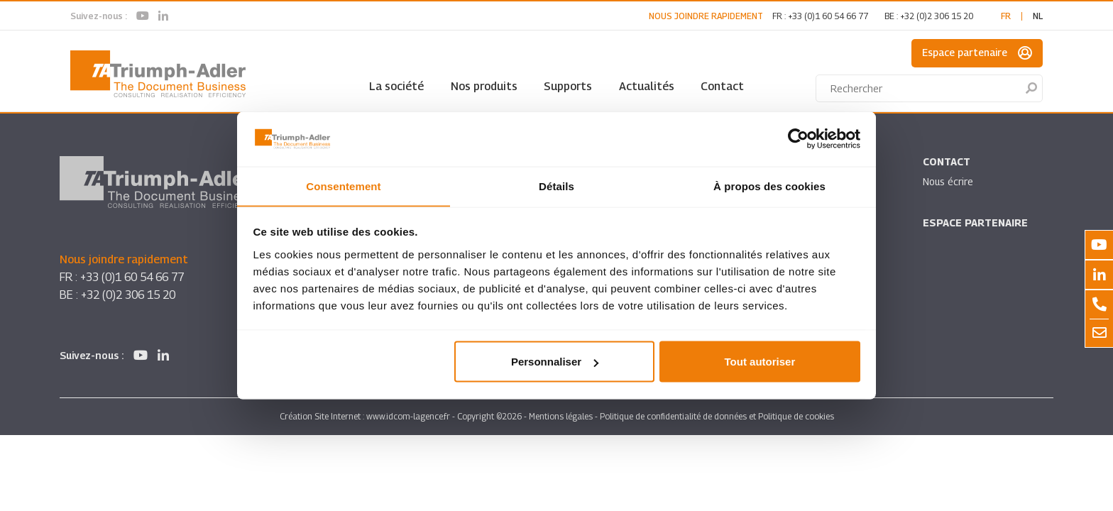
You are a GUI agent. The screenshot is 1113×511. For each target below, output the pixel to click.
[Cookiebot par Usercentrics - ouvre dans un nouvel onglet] (798, 139)
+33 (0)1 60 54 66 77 (828, 16)
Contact (722, 86)
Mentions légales (561, 416)
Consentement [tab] (343, 186)
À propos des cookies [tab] (769, 186)
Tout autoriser (760, 362)
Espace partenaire (977, 53)
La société (396, 86)
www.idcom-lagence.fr (408, 416)
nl (1038, 16)
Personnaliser (554, 362)
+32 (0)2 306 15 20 (936, 16)
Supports (568, 86)
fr (1006, 16)
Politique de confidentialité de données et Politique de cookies (717, 416)
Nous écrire (948, 182)
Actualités (646, 86)
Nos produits (484, 86)
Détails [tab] (556, 186)
